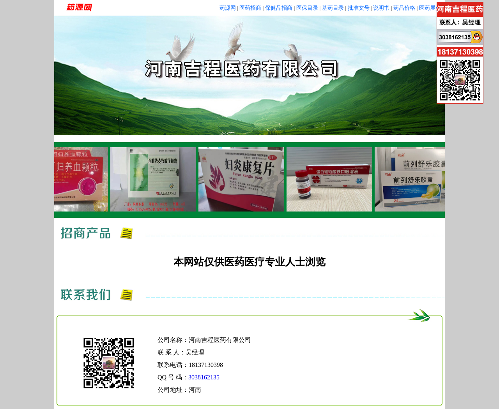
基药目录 (333, 8)
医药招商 (250, 8)
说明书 (381, 8)
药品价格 (404, 8)
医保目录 (307, 8)
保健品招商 (278, 8)
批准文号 (359, 8)
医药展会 (430, 8)
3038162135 (203, 377)
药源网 (227, 8)
